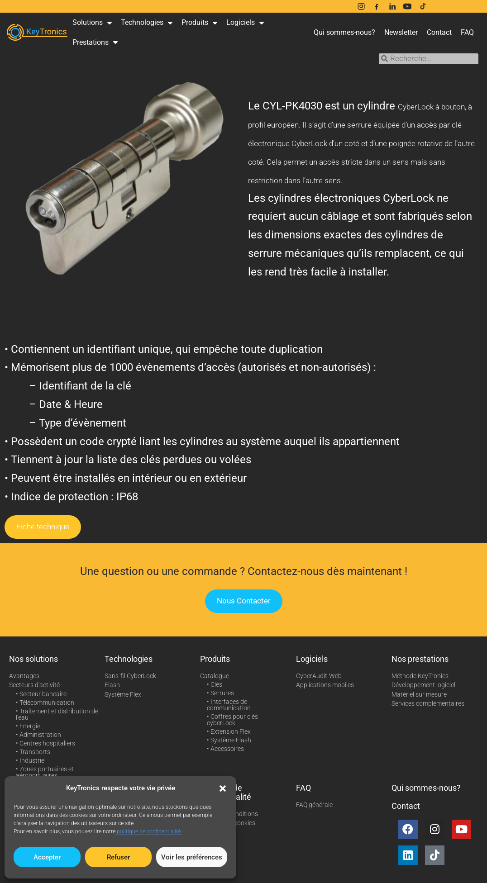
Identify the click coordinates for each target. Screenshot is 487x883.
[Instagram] (361, 6)
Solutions (92, 22)
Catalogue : (216, 675)
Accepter (47, 857)
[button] (222, 788)
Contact (439, 32)
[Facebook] (376, 6)
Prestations (95, 42)
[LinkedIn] (392, 6)
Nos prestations (420, 659)
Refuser (118, 857)
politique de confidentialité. (148, 831)
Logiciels (245, 22)
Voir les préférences (191, 857)
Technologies (146, 22)
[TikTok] (422, 6)
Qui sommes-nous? (344, 32)
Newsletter (401, 32)
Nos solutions (33, 659)
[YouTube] (407, 6)
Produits (199, 22)
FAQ (467, 32)
